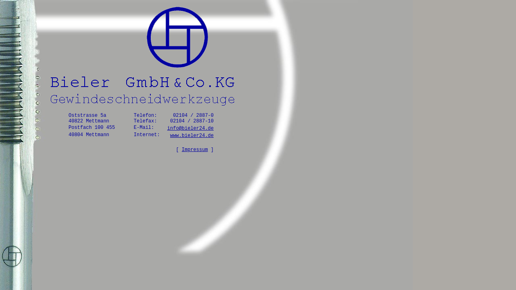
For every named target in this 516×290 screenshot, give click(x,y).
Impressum (195, 150)
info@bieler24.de (190, 128)
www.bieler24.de (192, 136)
